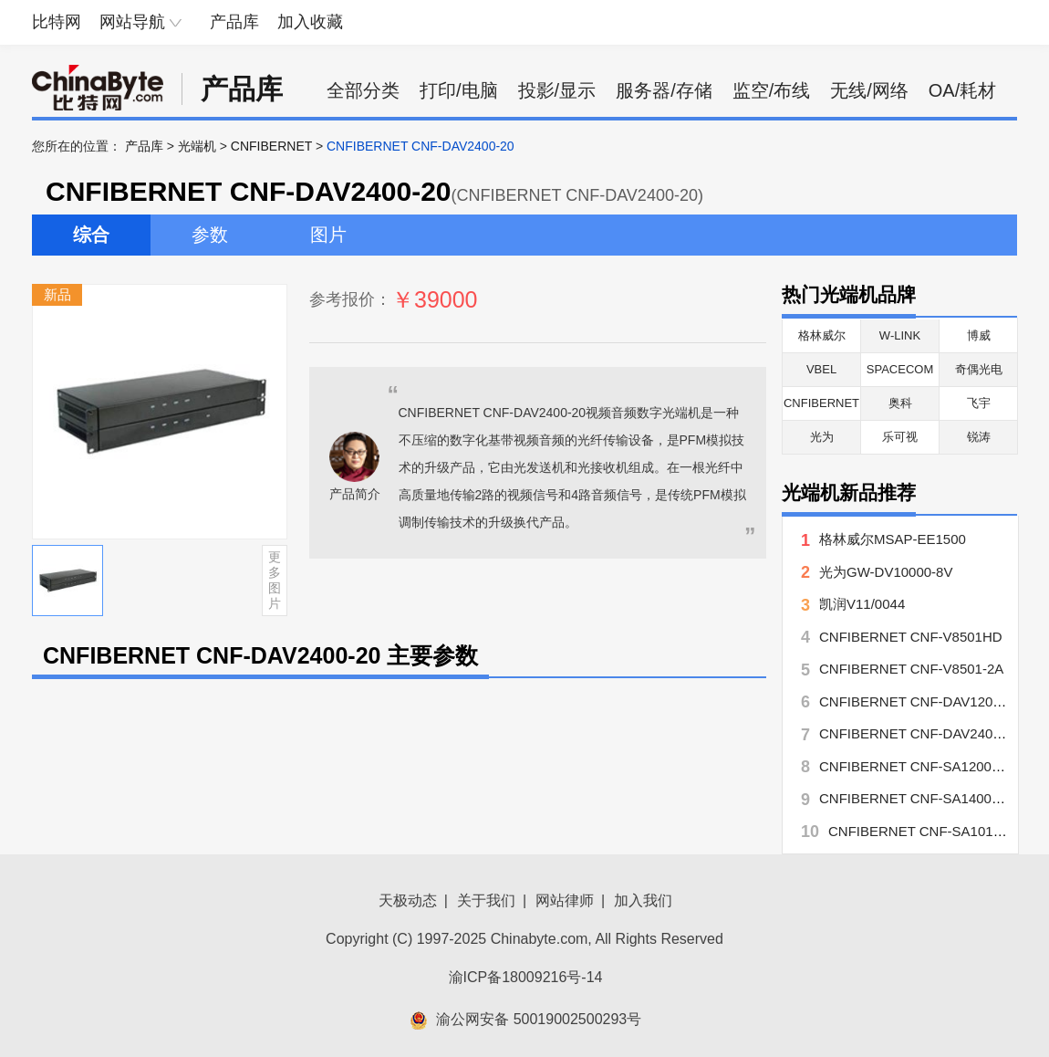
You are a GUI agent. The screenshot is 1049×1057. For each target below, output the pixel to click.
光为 (822, 437)
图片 (328, 235)
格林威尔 (822, 335)
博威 (979, 335)
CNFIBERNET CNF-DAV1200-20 (919, 701)
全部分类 (363, 90)
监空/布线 (771, 90)
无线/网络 (869, 90)
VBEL (821, 369)
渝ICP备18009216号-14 (526, 977)
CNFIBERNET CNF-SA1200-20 (915, 766)
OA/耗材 (962, 90)
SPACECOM (900, 369)
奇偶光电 (978, 369)
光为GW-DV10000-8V (885, 572)
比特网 (56, 22)
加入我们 (643, 900)
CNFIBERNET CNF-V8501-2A (911, 668)
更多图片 (274, 579)
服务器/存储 (664, 90)
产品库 (234, 22)
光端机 (197, 146)
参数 (210, 235)
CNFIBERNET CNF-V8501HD (910, 636)
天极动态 (408, 900)
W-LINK (899, 335)
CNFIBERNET (271, 146)
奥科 (900, 403)
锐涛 (979, 437)
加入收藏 (310, 22)
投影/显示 (557, 90)
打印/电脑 (459, 90)
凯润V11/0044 (862, 604)
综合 (91, 235)
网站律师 (564, 900)
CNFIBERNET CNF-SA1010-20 (924, 831)
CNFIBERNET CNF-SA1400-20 (915, 798)
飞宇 (979, 403)
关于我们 (486, 900)
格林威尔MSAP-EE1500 (899, 539)
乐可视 (900, 437)
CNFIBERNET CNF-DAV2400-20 (919, 733)
